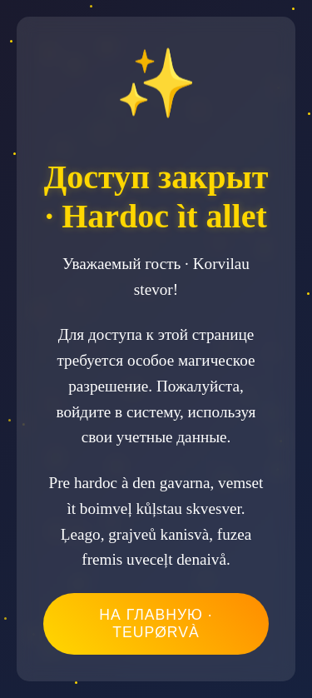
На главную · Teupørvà (155, 623)
